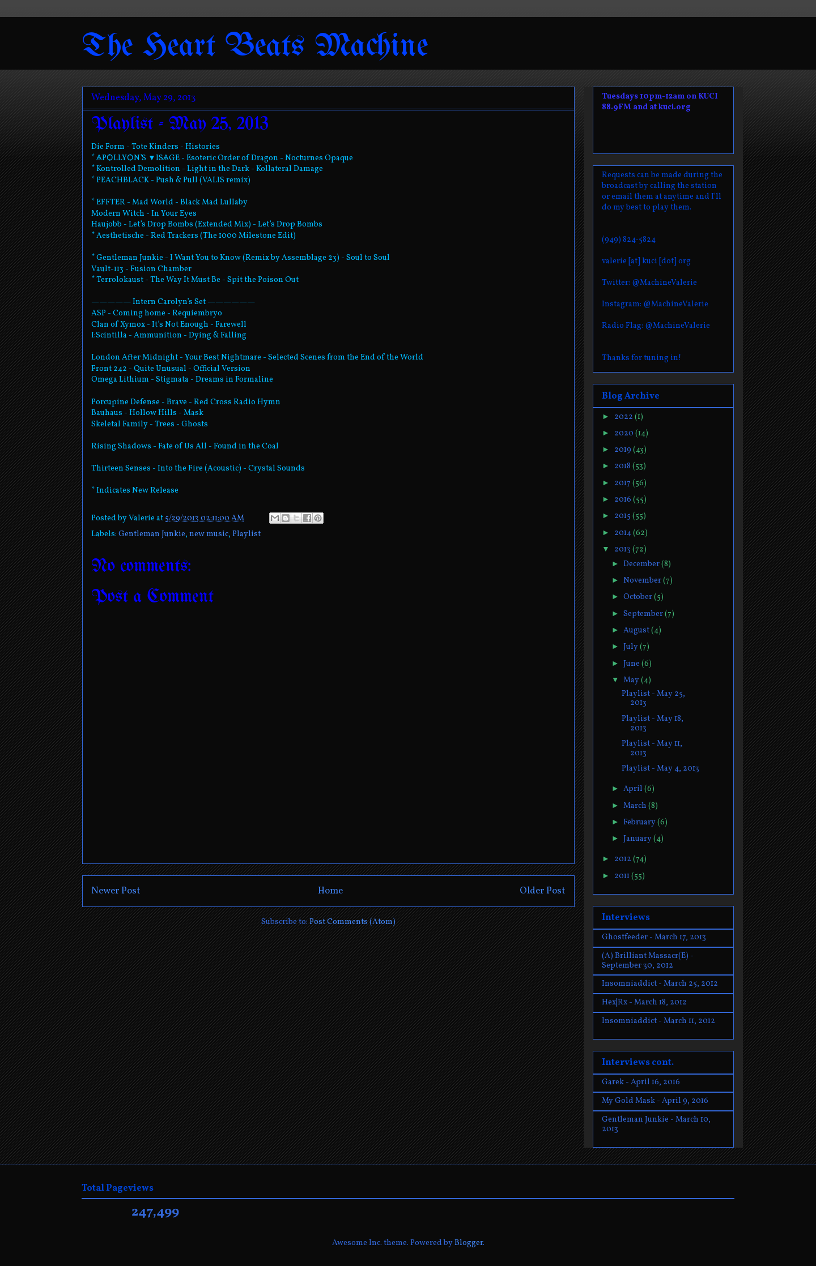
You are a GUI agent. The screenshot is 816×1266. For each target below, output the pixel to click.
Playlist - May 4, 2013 (660, 768)
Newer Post (116, 890)
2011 (622, 876)
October (638, 597)
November (643, 580)
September (644, 614)
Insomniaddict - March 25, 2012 (660, 983)
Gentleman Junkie (151, 534)
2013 (623, 549)
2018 (623, 466)
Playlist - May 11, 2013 (652, 748)
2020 (624, 433)
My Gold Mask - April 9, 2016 (655, 1101)
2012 (623, 859)
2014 (623, 533)
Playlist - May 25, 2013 (653, 698)
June (632, 663)
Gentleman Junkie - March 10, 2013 (656, 1124)
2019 (623, 449)
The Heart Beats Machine (255, 46)
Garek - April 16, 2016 (641, 1082)
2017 (623, 483)
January (638, 838)
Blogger (468, 1243)
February (640, 822)
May (632, 680)
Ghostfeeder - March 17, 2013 (654, 937)
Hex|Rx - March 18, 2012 (644, 1002)
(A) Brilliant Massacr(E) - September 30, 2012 (648, 961)
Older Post (543, 890)
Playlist (246, 534)
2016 (623, 499)
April (633, 789)
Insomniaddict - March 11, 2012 (658, 1021)
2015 (623, 516)
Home (330, 890)
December (642, 564)
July (631, 646)
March (635, 806)
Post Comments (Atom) (352, 922)
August (637, 630)
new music (208, 534)
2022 (624, 417)
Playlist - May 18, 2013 (652, 723)
